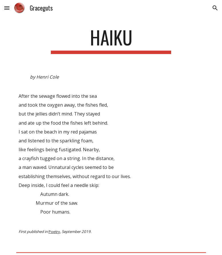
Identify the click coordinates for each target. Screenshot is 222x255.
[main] (111, 40)
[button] (7, 8)
